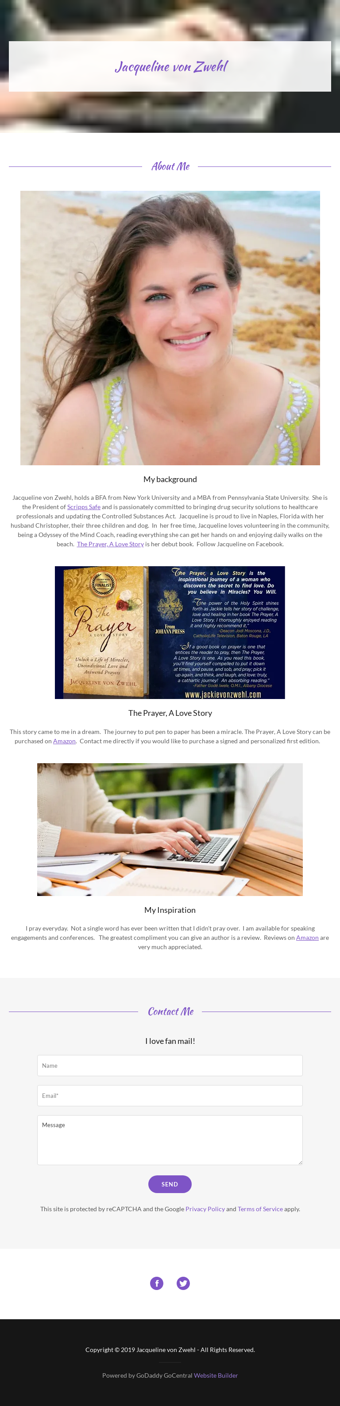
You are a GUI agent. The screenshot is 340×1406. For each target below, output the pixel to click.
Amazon (64, 741)
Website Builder (216, 1375)
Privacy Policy (205, 1209)
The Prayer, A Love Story (110, 544)
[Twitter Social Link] (183, 1284)
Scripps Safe (83, 506)
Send (170, 1184)
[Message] (170, 1140)
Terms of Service (260, 1209)
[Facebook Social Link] (156, 1284)
